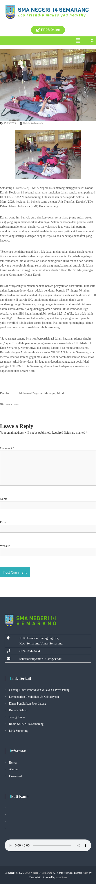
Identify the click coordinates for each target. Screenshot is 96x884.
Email (3, 522)
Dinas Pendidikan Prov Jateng (27, 703)
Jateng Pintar (17, 717)
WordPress (61, 877)
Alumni (13, 769)
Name (3, 499)
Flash (85, 872)
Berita (12, 762)
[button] (78, 40)
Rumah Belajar (18, 710)
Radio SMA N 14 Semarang (26, 724)
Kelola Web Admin (33, 123)
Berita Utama (12, 404)
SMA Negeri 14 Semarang (38, 872)
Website (5, 546)
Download (15, 776)
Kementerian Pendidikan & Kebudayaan (34, 696)
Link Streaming (18, 730)
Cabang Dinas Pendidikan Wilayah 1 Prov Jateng (39, 690)
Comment (7, 448)
